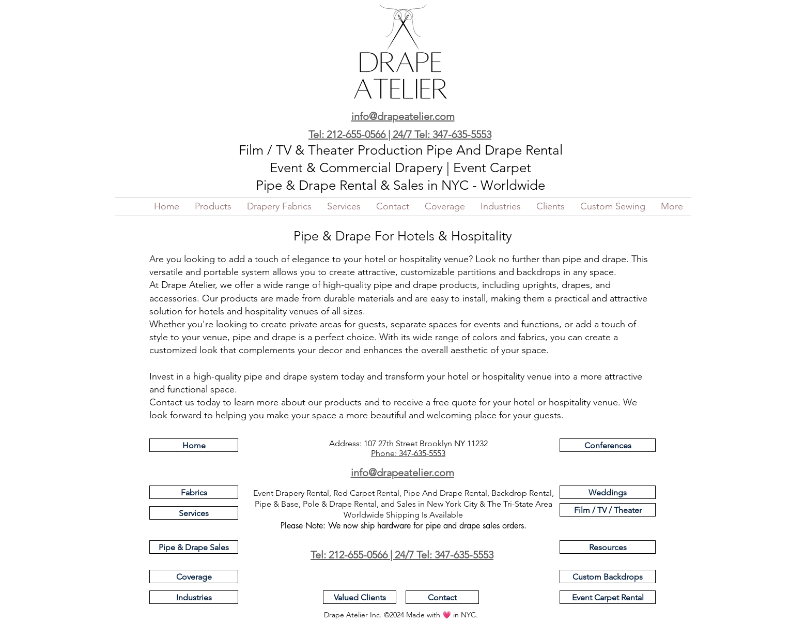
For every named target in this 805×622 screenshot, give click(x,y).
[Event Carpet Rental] (608, 597)
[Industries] (193, 597)
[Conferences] (608, 445)
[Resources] (608, 547)
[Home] (193, 445)
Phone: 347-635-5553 (408, 453)
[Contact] (442, 597)
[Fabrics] (193, 492)
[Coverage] (193, 576)
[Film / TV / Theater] (608, 510)
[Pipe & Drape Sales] (193, 547)
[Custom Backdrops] (608, 576)
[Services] (193, 513)
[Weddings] (608, 492)
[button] (213, 207)
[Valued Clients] (359, 597)
